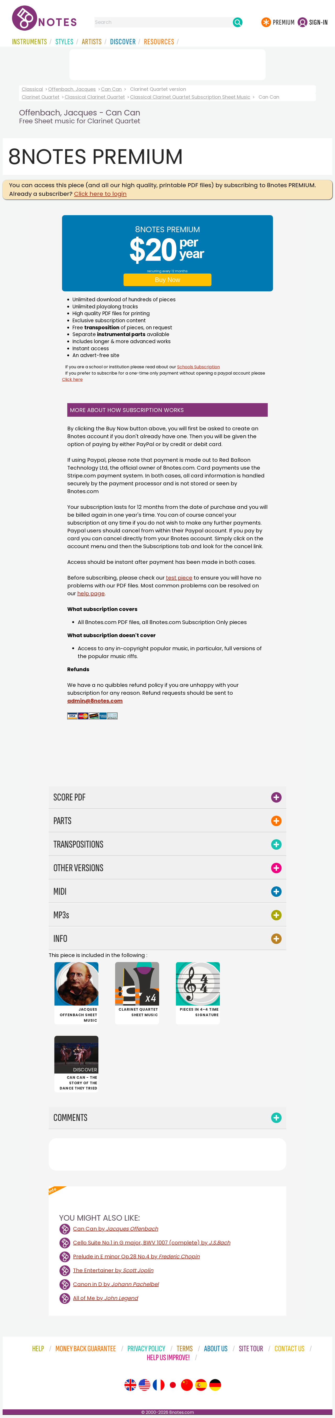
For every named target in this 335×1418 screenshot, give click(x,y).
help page (91, 593)
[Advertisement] (167, 63)
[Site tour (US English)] (144, 1385)
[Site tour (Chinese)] (186, 1385)
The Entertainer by (113, 1270)
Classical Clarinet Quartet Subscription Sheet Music (190, 97)
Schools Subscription (198, 367)
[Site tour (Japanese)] (172, 1385)
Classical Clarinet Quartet (95, 97)
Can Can (111, 89)
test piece (179, 577)
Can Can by (115, 1228)
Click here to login (100, 194)
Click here (72, 379)
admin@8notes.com (95, 700)
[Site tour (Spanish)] (201, 1385)
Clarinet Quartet (40, 97)
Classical (32, 89)
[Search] (238, 22)
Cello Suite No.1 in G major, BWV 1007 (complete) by (151, 1242)
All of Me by (105, 1298)
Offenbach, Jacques (72, 89)
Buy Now (167, 279)
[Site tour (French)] (158, 1385)
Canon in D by (116, 1284)
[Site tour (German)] (215, 1385)
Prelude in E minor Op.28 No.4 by (136, 1256)
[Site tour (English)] (130, 1385)
